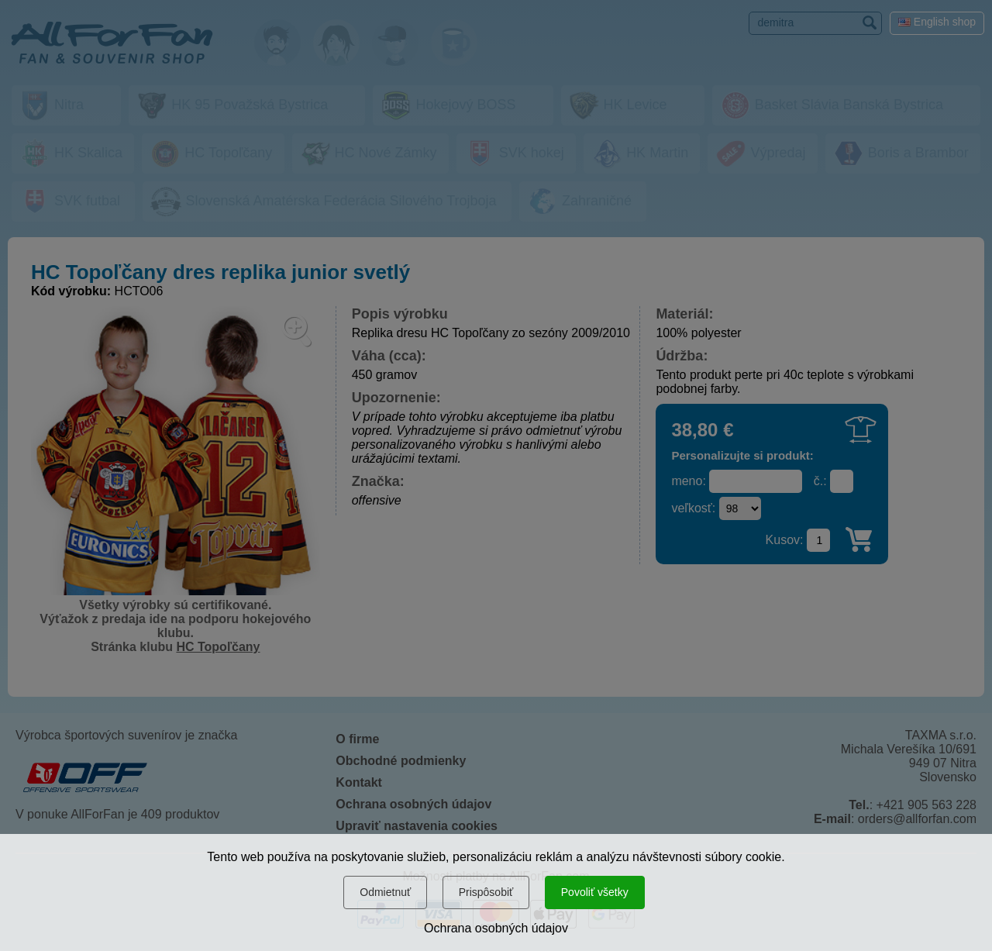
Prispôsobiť (486, 892)
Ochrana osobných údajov (496, 928)
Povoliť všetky (595, 892)
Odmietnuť (385, 892)
